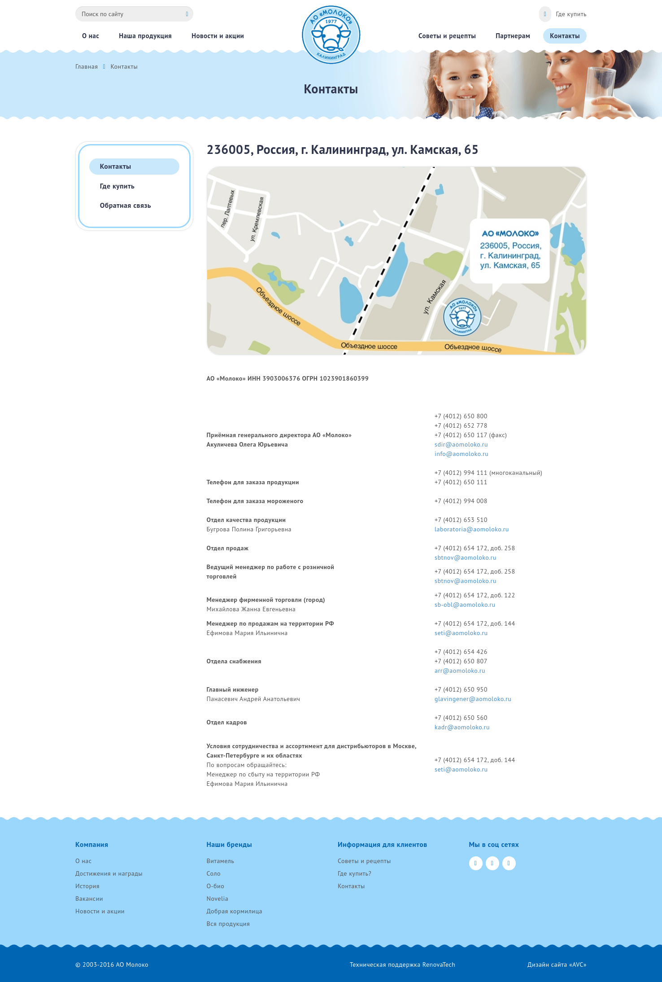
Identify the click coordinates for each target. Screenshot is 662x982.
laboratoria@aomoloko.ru (472, 529)
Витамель (221, 861)
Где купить (571, 14)
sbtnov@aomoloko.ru (465, 557)
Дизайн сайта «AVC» (557, 964)
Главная (86, 66)
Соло (214, 873)
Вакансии (89, 898)
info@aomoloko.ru (461, 454)
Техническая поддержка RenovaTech (403, 964)
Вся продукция (228, 924)
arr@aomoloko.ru (460, 670)
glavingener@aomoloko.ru (473, 699)
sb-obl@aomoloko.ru (465, 605)
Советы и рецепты (364, 861)
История (87, 886)
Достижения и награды (109, 873)
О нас (83, 861)
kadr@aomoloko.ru (462, 727)
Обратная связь (125, 205)
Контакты (115, 166)
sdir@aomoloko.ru (461, 444)
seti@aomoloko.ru (461, 633)
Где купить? (354, 873)
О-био (216, 886)
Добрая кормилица (235, 911)
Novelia (218, 898)
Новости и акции (100, 911)
